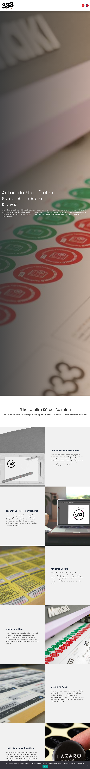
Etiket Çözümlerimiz (40, 6)
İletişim (74, 6)
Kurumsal (28, 6)
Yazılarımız (66, 6)
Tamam (45, 766)
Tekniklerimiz (55, 6)
